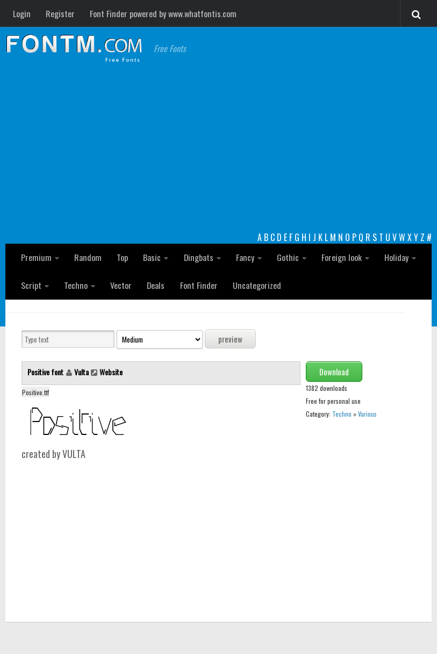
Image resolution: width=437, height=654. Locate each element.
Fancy (243, 257)
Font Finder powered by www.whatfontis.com (161, 13)
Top (121, 257)
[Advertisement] (218, 150)
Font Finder (198, 285)
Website (111, 372)
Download (334, 372)
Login (21, 13)
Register (59, 13)
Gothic (286, 257)
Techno (75, 285)
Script (31, 285)
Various (367, 414)
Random (87, 257)
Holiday (394, 257)
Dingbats (197, 257)
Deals (155, 285)
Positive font (46, 372)
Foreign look (339, 257)
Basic (151, 257)
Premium (36, 257)
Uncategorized (255, 285)
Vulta (81, 372)
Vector (120, 285)
